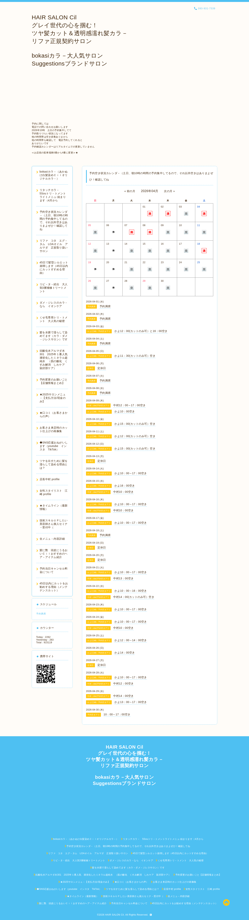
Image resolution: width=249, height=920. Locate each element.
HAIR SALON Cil (114, 914)
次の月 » (169, 191)
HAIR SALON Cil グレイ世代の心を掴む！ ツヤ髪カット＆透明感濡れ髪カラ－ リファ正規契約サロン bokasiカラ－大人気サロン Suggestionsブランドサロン (80, 40)
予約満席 (41, 613)
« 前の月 (129, 191)
